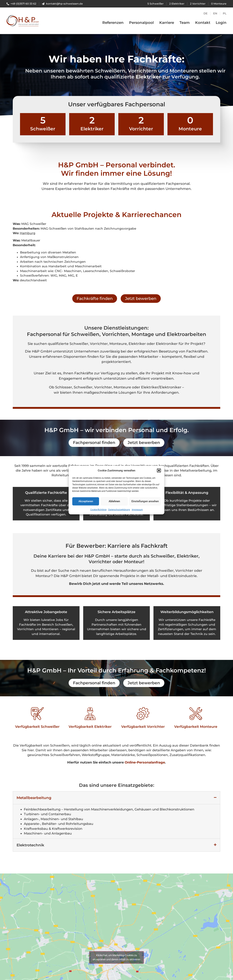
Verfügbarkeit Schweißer (37, 726)
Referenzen (113, 22)
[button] (159, 471)
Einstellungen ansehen (145, 501)
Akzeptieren (85, 501)
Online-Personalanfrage (145, 762)
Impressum (137, 510)
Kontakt (202, 22)
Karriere (166, 22)
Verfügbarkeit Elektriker (90, 726)
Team (184, 22)
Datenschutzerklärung (119, 510)
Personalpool (141, 22)
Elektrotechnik (30, 845)
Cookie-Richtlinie (98, 510)
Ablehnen (114, 501)
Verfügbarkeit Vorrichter (143, 726)
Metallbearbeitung (34, 798)
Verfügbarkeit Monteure (195, 726)
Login (221, 22)
